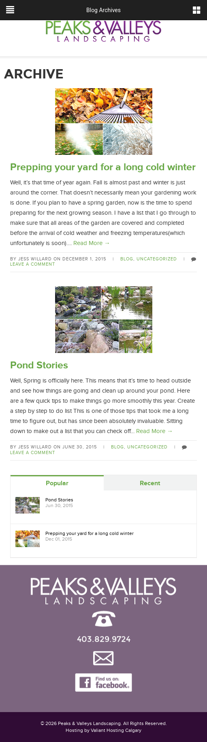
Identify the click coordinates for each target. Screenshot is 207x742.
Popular (57, 483)
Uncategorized (157, 259)
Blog (126, 259)
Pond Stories (39, 365)
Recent (150, 483)
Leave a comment (32, 264)
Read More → (91, 243)
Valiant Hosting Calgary (116, 730)
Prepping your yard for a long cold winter (103, 167)
